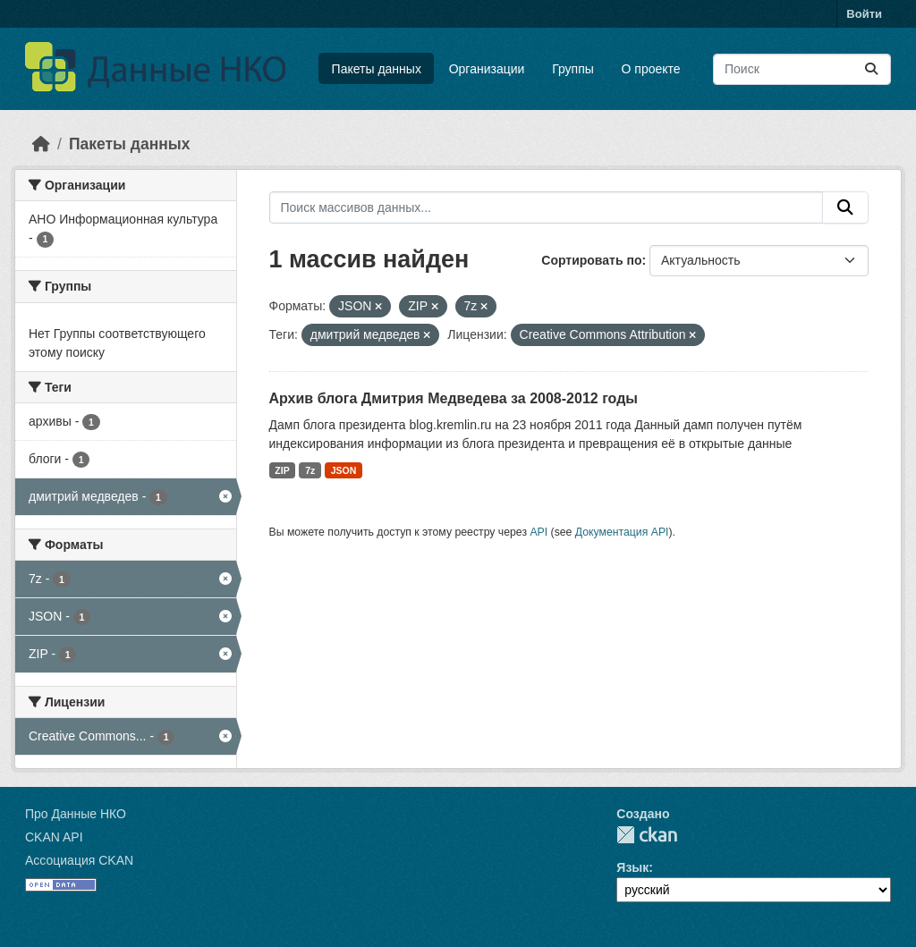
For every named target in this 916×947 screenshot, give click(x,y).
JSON (344, 470)
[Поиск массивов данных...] (802, 69)
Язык (632, 867)
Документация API (622, 532)
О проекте (651, 69)
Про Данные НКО (75, 814)
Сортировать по (591, 260)
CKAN (646, 834)
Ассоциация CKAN (79, 860)
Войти (864, 14)
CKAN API (54, 837)
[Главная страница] (41, 144)
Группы (573, 69)
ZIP (282, 470)
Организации (487, 69)
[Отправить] (871, 69)
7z (310, 470)
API (538, 532)
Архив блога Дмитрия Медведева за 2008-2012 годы (453, 398)
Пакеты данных (376, 69)
